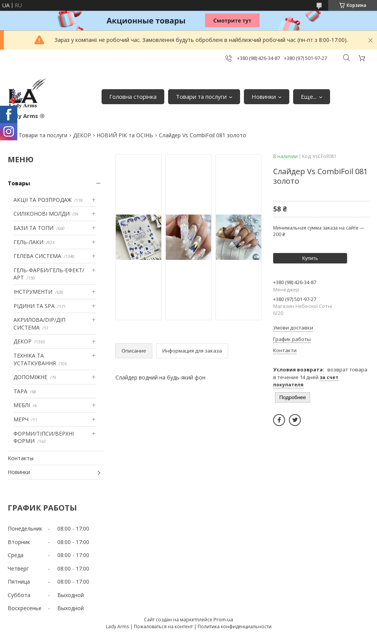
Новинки (264, 96)
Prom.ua (223, 619)
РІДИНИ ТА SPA (34, 306)
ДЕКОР (82, 135)
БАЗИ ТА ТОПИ (33, 227)
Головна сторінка (133, 96)
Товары (19, 183)
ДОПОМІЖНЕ (30, 377)
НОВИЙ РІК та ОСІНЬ (125, 135)
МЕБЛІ (21, 405)
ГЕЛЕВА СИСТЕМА (37, 256)
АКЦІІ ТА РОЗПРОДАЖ (42, 199)
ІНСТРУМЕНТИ (32, 291)
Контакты (20, 458)
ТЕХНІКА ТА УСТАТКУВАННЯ (34, 359)
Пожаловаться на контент (163, 626)
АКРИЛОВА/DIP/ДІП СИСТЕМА (39, 323)
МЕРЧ (20, 419)
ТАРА (20, 391)
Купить (310, 258)
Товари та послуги (201, 96)
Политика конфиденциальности (235, 626)
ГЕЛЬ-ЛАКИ (28, 242)
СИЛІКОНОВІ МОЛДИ (41, 213)
